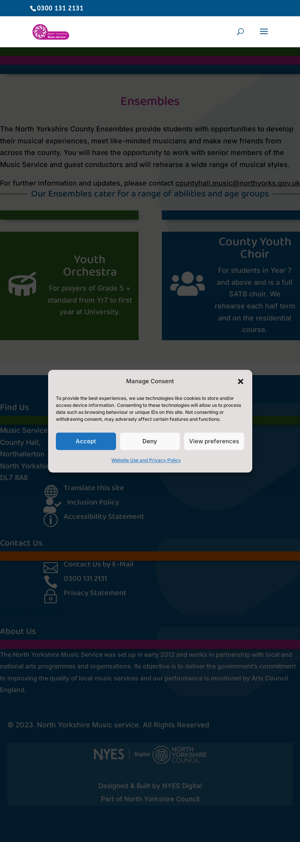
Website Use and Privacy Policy (146, 460)
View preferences (214, 441)
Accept (86, 441)
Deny (149, 441)
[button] (241, 381)
